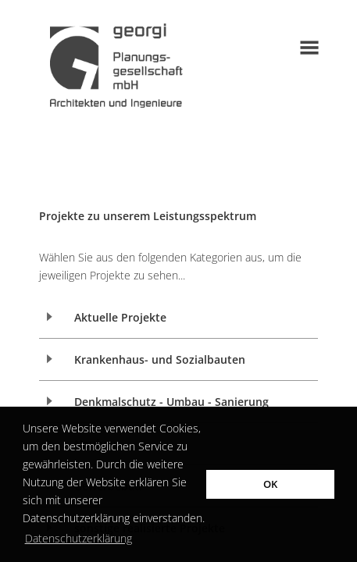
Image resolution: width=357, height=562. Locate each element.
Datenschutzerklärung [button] (78, 538)
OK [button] (270, 484)
